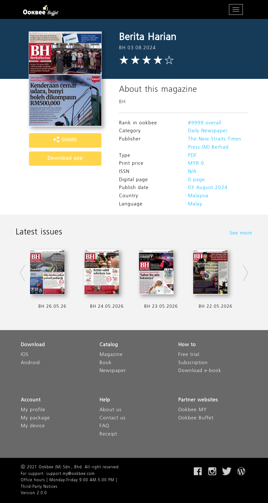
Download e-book (199, 371)
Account (31, 400)
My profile (33, 410)
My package (35, 418)
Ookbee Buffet (196, 418)
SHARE (65, 140)
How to (187, 345)
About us (111, 410)
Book (106, 363)
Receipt (108, 434)
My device (33, 426)
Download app (65, 158)
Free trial (188, 355)
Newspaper (113, 371)
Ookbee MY (192, 410)
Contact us (113, 418)
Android (30, 363)
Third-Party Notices (39, 487)
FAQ (104, 426)
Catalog (109, 345)
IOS (25, 355)
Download (33, 345)
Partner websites (198, 400)
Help (105, 400)
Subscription (193, 363)
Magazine (111, 355)
